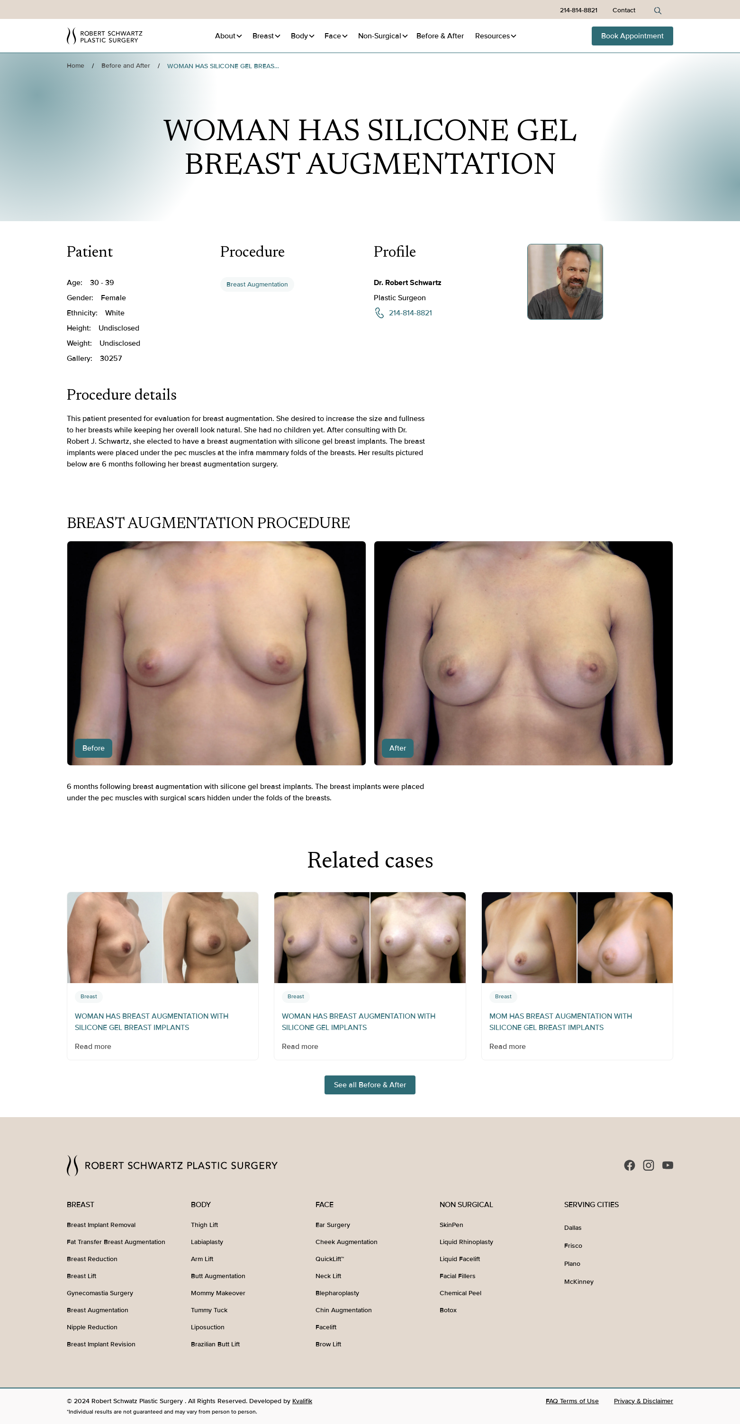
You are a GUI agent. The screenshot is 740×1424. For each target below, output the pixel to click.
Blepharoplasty (337, 1293)
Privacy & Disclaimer (643, 1401)
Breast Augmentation (257, 284)
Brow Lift (328, 1344)
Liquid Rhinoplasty (466, 1242)
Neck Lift (328, 1276)
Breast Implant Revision (101, 1344)
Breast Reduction (92, 1259)
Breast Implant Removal (101, 1225)
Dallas (573, 1228)
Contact (624, 10)
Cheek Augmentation (347, 1242)
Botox (448, 1310)
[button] (229, 36)
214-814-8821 (578, 10)
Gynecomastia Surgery (100, 1293)
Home (75, 66)
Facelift (326, 1327)
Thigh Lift (204, 1225)
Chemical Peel (460, 1293)
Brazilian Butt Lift (215, 1344)
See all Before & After (370, 1085)
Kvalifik (302, 1401)
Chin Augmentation (344, 1310)
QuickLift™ (330, 1259)
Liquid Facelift (460, 1259)
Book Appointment (632, 36)
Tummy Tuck (209, 1310)
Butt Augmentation (218, 1276)
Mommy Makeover (218, 1293)
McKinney (579, 1282)
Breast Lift (81, 1276)
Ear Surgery (333, 1225)
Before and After (125, 66)
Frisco (573, 1246)
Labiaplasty (207, 1242)
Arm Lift (202, 1259)
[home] (105, 36)
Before (440, 36)
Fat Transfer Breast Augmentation (116, 1242)
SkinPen (451, 1225)
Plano (572, 1264)
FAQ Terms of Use (572, 1401)
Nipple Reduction (92, 1327)
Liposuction (208, 1327)
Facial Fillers (458, 1276)
